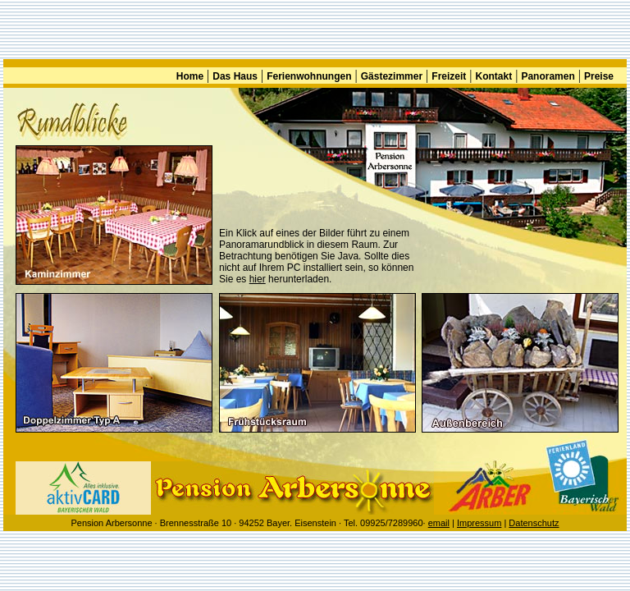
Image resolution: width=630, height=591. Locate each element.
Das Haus (235, 76)
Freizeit (448, 76)
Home (189, 76)
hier (257, 279)
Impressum (479, 523)
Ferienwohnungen (309, 76)
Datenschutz (534, 523)
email (439, 523)
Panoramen (547, 76)
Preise (599, 76)
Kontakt (494, 76)
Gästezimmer (391, 76)
